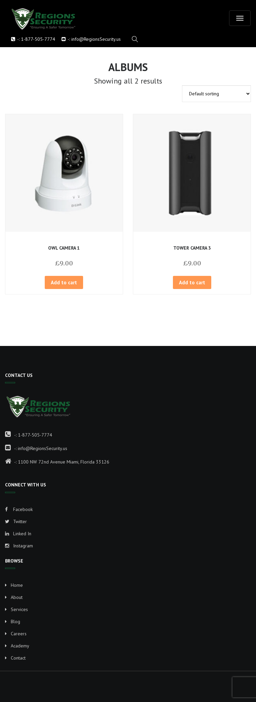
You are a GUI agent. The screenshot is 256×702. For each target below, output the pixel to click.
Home (17, 585)
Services (19, 609)
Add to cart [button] (64, 282)
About (17, 597)
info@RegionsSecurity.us (96, 39)
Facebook (19, 509)
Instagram (19, 546)
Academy (20, 646)
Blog (15, 621)
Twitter (16, 521)
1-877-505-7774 (38, 39)
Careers (19, 634)
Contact (18, 658)
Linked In (18, 534)
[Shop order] (216, 93)
